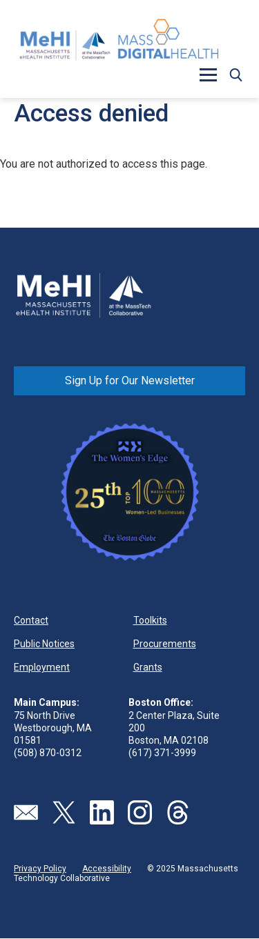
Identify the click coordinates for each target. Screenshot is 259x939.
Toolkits (150, 620)
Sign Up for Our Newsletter (130, 380)
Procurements (164, 643)
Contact (31, 620)
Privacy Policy (40, 868)
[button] (208, 74)
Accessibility (106, 868)
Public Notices (44, 643)
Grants (147, 667)
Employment (42, 667)
